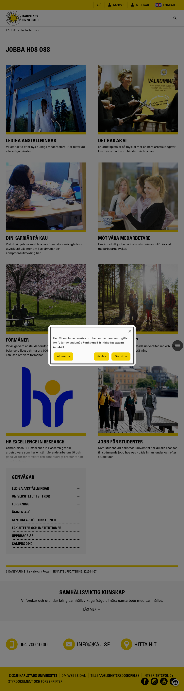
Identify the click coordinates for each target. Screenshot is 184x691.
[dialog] (92, 345)
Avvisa (101, 356)
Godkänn (121, 356)
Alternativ (63, 356)
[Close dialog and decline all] (130, 329)
